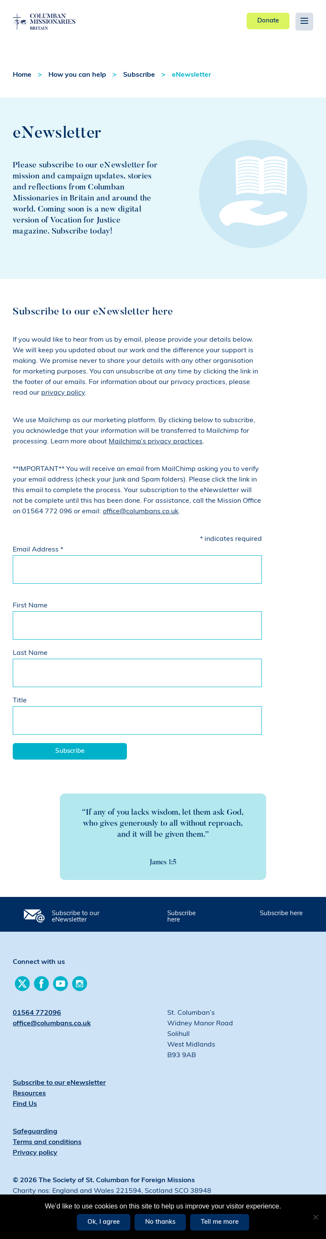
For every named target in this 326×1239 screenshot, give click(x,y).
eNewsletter (191, 75)
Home (22, 75)
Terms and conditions (47, 1142)
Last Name (30, 653)
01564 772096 (37, 1013)
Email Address (38, 549)
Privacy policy (35, 1153)
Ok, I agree (103, 1222)
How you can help (77, 75)
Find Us (25, 1104)
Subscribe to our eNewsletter (75, 916)
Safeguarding (35, 1131)
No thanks (160, 1222)
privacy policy (63, 393)
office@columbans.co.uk (140, 511)
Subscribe (139, 75)
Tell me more (220, 1222)
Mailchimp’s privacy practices (155, 441)
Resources (29, 1093)
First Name (30, 605)
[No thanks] (315, 1217)
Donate (268, 21)
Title (20, 700)
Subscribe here (181, 916)
